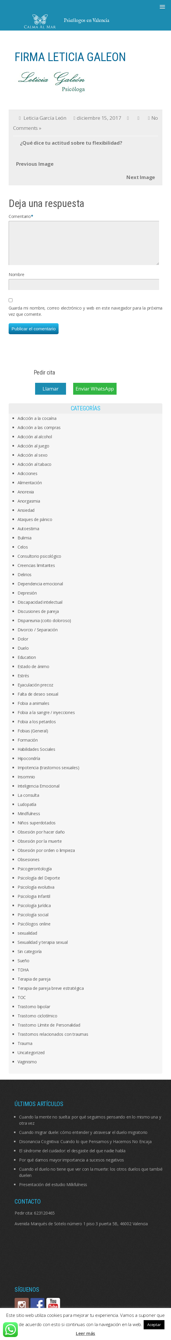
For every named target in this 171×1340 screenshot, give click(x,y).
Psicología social (33, 922)
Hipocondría (29, 765)
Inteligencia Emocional (38, 793)
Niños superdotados (37, 830)
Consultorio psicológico (39, 563)
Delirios (25, 581)
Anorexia (26, 499)
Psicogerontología (35, 876)
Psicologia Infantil (34, 903)
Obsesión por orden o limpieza (46, 857)
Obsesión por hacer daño (41, 839)
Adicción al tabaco (34, 471)
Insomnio (26, 784)
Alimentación (30, 490)
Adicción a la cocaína (37, 425)
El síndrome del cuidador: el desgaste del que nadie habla (72, 1158)
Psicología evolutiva (36, 894)
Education (27, 664)
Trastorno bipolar (34, 1013)
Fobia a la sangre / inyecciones (46, 719)
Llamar (51, 396)
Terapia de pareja (34, 986)
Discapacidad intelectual (40, 609)
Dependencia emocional (40, 591)
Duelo (23, 655)
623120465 (44, 1220)
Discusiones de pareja (38, 618)
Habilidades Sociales (36, 756)
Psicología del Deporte (39, 885)
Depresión (27, 600)
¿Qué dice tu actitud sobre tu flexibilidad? (71, 142)
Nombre (16, 281)
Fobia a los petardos (37, 729)
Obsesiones (29, 866)
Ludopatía (27, 811)
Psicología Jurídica (34, 912)
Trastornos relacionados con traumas (53, 1041)
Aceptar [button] (154, 1324)
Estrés (23, 683)
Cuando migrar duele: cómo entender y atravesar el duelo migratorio (83, 1139)
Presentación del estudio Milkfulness (53, 1191)
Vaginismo (27, 1069)
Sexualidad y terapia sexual (43, 949)
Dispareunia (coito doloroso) (44, 627)
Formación (28, 747)
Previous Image (35, 163)
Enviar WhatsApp (95, 396)
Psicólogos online (34, 931)
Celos (23, 554)
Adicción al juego (33, 453)
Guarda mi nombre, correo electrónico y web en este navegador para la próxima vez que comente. (86, 318)
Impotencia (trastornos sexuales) (48, 774)
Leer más (85, 1333)
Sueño (23, 968)
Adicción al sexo (33, 462)
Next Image (140, 177)
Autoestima (28, 535)
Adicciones (27, 480)
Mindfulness (29, 820)
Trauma (25, 1050)
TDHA (23, 977)
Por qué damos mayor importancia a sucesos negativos (71, 1167)
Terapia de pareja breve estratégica (51, 995)
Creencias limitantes (36, 572)
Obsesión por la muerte (40, 848)
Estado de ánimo (33, 673)
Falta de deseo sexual (38, 701)
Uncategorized (31, 1059)
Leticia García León (44, 117)
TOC (22, 1004)
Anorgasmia (29, 508)
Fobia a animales (33, 710)
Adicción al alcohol (35, 444)
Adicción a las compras (39, 434)
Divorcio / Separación (38, 637)
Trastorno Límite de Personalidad (49, 1032)
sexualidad (27, 940)
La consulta (28, 802)
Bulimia (25, 545)
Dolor (23, 646)
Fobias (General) (33, 738)
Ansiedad (26, 517)
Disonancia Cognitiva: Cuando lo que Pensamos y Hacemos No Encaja (85, 1148)
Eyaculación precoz (35, 692)
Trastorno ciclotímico (37, 1023)
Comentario (20, 216)
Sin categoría (30, 958)
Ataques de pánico (35, 526)
